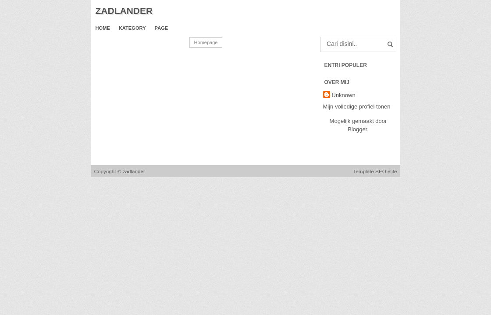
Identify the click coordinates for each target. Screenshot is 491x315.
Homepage (206, 42)
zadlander (124, 11)
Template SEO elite (375, 171)
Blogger (357, 129)
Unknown (344, 95)
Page (161, 28)
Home (103, 28)
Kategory (132, 28)
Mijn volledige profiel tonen (357, 106)
